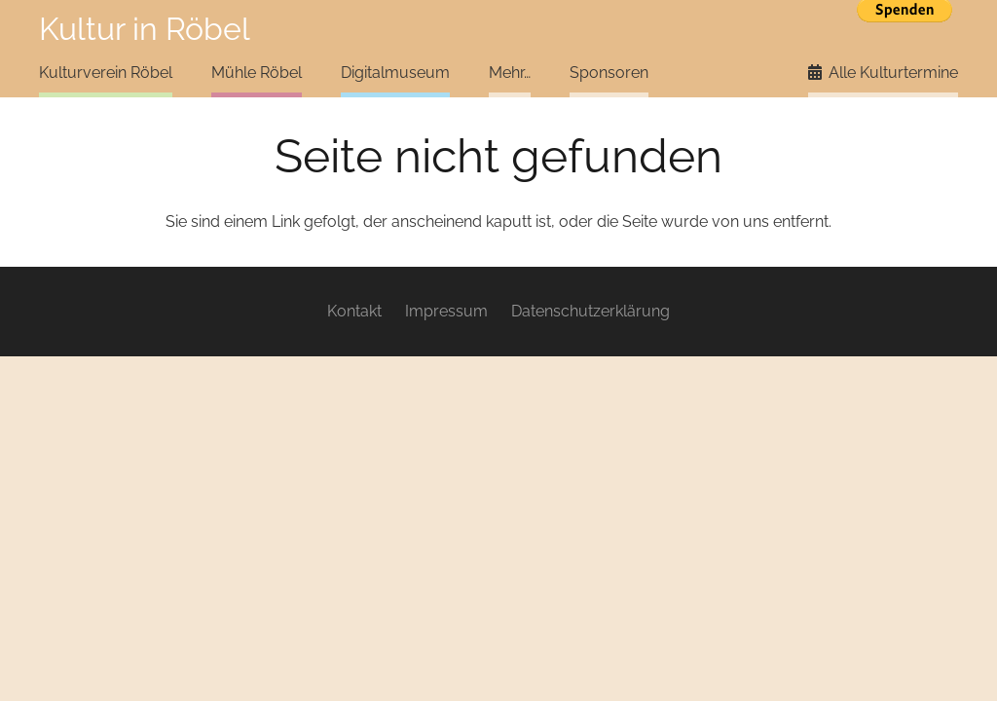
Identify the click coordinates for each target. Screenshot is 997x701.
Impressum (446, 311)
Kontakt (354, 311)
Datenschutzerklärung (590, 311)
